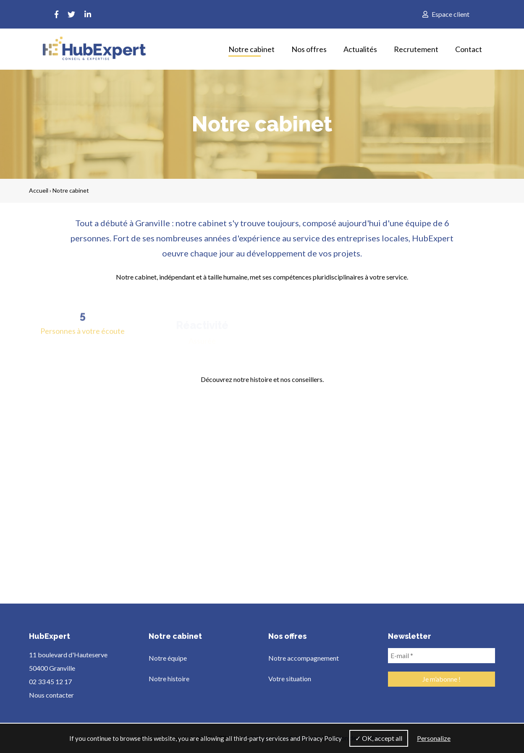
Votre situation (289, 678)
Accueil (38, 190)
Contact (468, 49)
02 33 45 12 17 (50, 681)
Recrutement (416, 49)
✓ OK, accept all (378, 738)
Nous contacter (51, 695)
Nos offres (309, 49)
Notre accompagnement (303, 658)
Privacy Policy (321, 738)
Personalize (434, 738)
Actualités (360, 49)
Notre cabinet (251, 49)
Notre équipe (168, 658)
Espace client (445, 14)
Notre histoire (169, 678)
